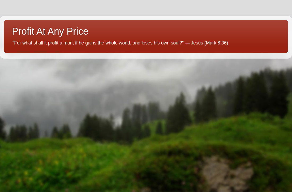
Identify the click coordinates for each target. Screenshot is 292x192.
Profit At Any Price (50, 31)
